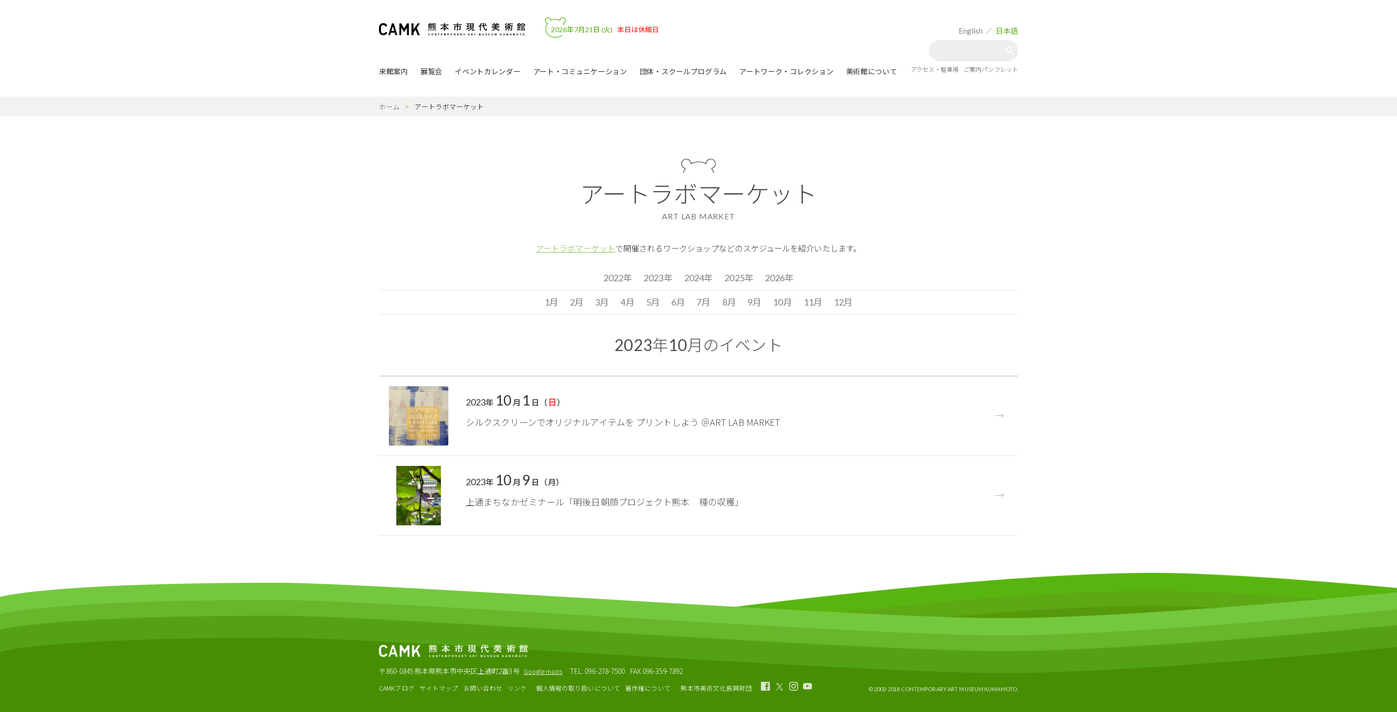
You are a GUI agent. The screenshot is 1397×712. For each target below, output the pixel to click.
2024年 (698, 277)
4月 (627, 302)
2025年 (738, 277)
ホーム (389, 106)
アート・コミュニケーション (580, 71)
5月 (653, 302)
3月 (602, 302)
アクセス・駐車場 (935, 69)
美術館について (871, 71)
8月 (729, 302)
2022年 (618, 277)
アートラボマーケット (575, 248)
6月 (678, 302)
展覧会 (431, 71)
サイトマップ (439, 688)
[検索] (969, 51)
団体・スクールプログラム (683, 71)
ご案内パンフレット (991, 69)
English (971, 30)
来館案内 (393, 71)
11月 (813, 302)
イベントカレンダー (487, 71)
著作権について (648, 688)
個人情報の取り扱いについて (578, 688)
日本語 (1007, 30)
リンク (517, 688)
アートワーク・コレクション (786, 71)
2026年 (779, 277)
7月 (703, 302)
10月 (782, 302)
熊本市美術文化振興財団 (716, 688)
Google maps (543, 671)
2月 (577, 302)
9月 (754, 302)
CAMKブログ (397, 688)
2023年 (658, 277)
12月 (843, 302)
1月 (551, 302)
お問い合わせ (483, 688)
